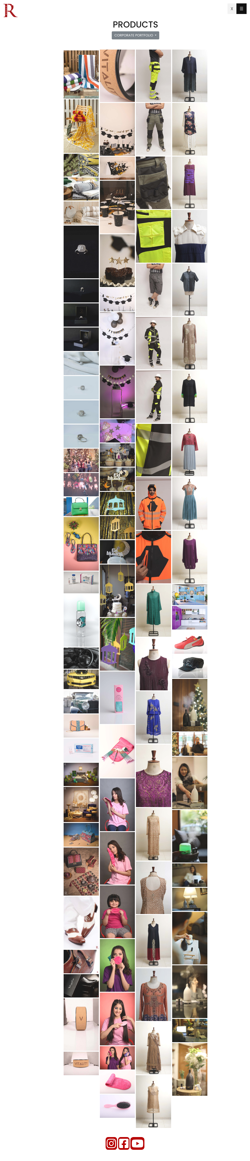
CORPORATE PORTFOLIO (134, 35)
